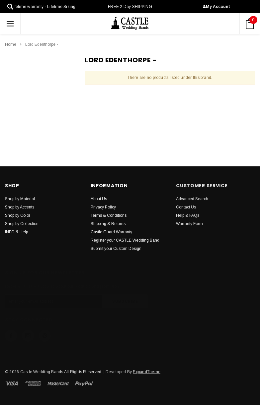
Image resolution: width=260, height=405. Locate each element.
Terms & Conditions (109, 215)
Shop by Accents (19, 207)
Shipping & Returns (108, 223)
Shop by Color (17, 215)
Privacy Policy (103, 207)
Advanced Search (192, 199)
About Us (99, 199)
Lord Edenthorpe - (41, 44)
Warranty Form (189, 223)
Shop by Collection (22, 223)
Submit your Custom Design (116, 248)
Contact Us (186, 207)
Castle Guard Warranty (111, 232)
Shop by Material (20, 199)
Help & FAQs (187, 215)
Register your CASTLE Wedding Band (125, 240)
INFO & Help (16, 232)
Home (10, 44)
